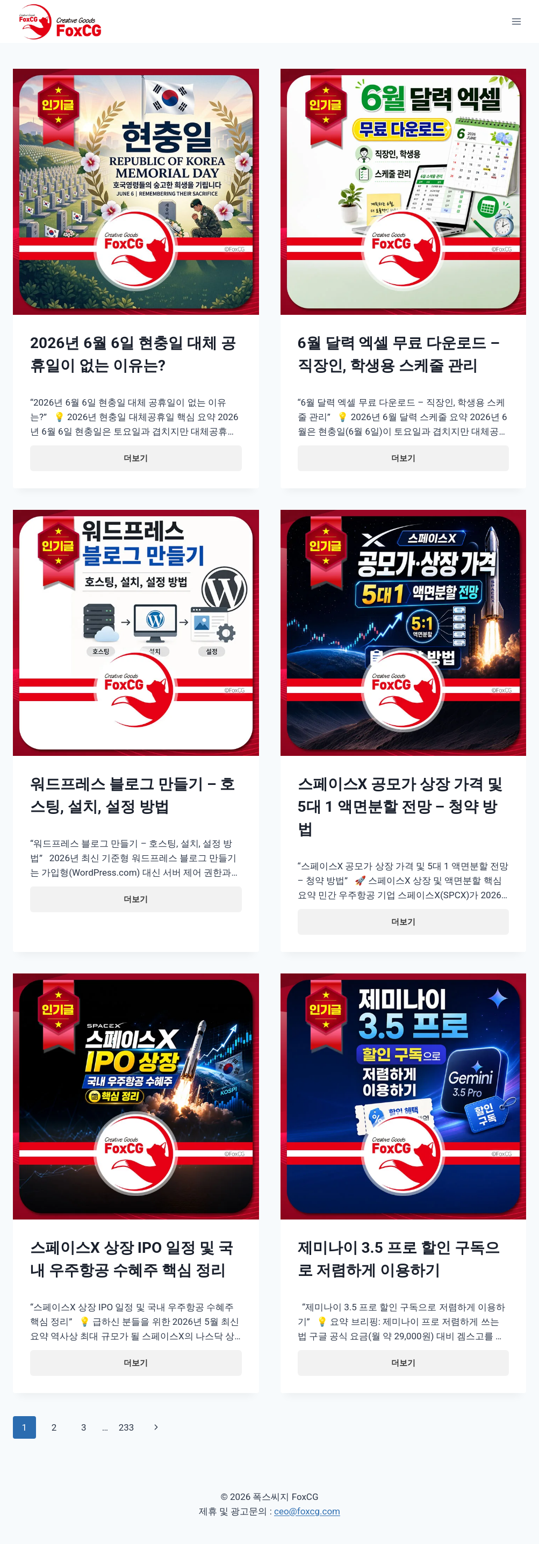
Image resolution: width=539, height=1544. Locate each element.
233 (126, 1427)
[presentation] (136, 192)
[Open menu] (516, 21)
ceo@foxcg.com (307, 1511)
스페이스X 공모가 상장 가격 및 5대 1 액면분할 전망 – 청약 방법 (400, 806)
